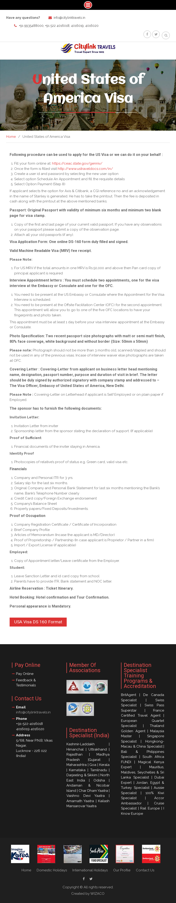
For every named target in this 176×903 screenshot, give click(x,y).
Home (26, 870)
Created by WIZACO (87, 894)
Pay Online (24, 674)
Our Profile (121, 870)
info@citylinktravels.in (69, 17)
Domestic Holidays (52, 870)
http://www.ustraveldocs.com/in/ (85, 169)
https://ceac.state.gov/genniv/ (77, 163)
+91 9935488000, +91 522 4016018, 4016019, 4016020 (59, 26)
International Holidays (90, 870)
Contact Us (145, 870)
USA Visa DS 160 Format (38, 621)
